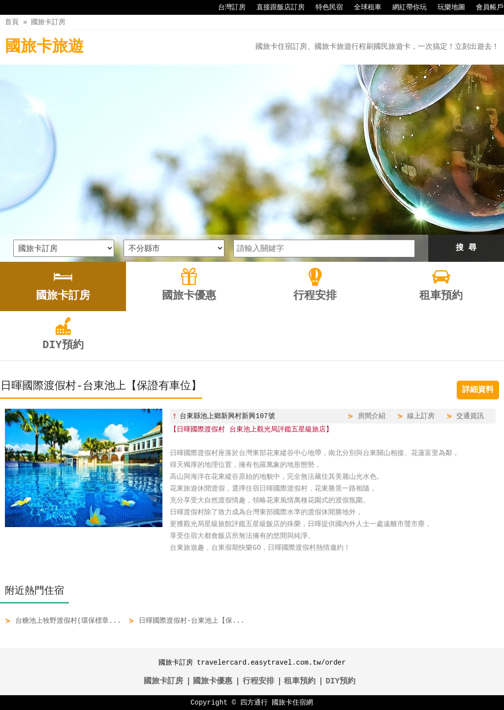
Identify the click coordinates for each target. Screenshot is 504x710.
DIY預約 (340, 681)
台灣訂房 (227, 7)
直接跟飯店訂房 (276, 7)
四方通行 (254, 702)
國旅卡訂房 (48, 22)
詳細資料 (478, 390)
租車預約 (299, 681)
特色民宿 (324, 7)
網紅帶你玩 (404, 7)
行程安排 (258, 681)
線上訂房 (421, 416)
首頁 (12, 22)
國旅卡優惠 (212, 681)
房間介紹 (371, 416)
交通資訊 (470, 416)
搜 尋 (466, 248)
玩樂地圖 (446, 7)
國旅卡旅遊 (44, 47)
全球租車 (362, 7)
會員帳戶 (485, 7)
